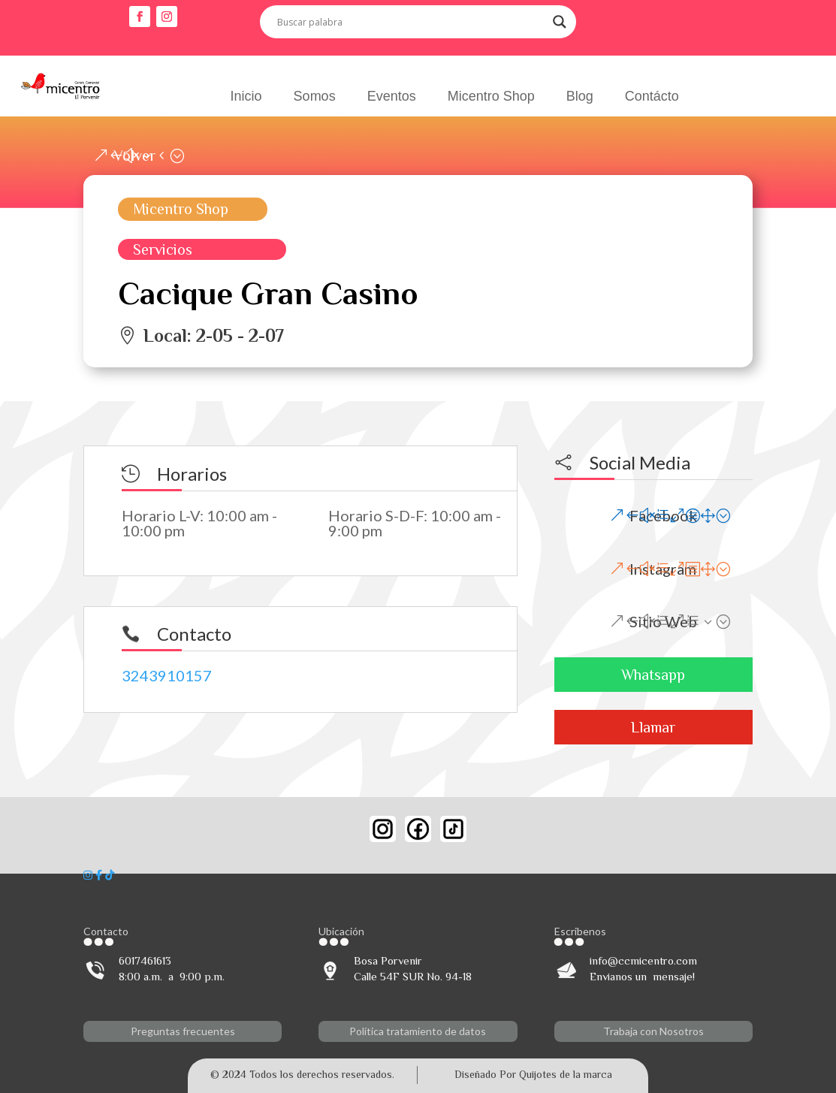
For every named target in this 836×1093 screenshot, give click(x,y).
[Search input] (411, 21)
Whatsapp (653, 674)
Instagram (662, 569)
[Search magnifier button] (559, 21)
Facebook (663, 515)
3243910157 (167, 675)
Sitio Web (663, 621)
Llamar (653, 727)
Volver (134, 155)
